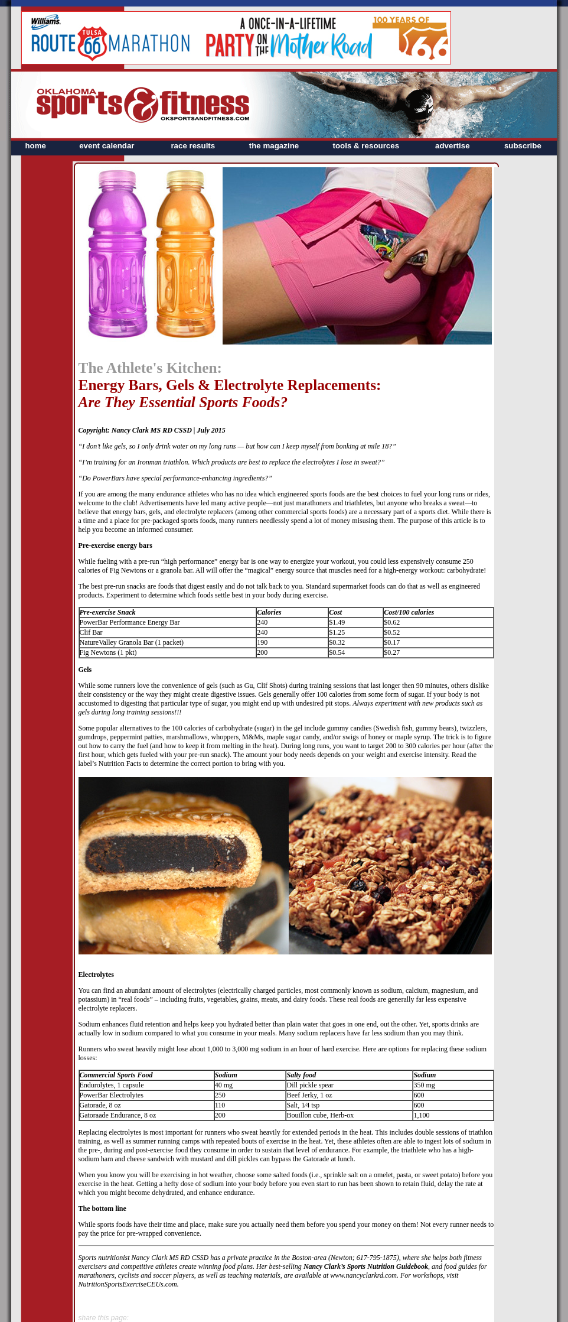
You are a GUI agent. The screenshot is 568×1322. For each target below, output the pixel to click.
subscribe (522, 145)
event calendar (106, 145)
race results (193, 145)
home (35, 145)
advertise (452, 145)
